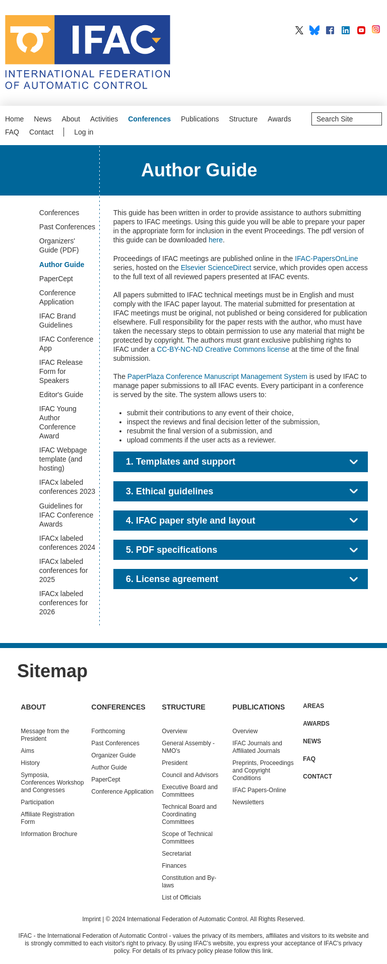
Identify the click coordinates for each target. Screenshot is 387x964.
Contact (41, 132)
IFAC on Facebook (330, 30)
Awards (279, 119)
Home (14, 119)
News (42, 119)
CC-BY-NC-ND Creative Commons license (223, 349)
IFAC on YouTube (361, 30)
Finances (174, 865)
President (174, 762)
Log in (83, 132)
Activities (104, 119)
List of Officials (181, 897)
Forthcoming (108, 731)
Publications (200, 119)
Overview (174, 731)
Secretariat (176, 853)
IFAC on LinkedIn (346, 30)
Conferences (149, 119)
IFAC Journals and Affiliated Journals (257, 747)
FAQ (12, 132)
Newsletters (248, 802)
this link (261, 950)
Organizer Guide (113, 755)
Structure (243, 119)
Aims (27, 750)
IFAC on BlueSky (314, 30)
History (30, 762)
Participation (37, 802)
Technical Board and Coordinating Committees (189, 814)
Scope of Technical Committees (187, 837)
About (70, 119)
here (216, 240)
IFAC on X (299, 30)
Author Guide (109, 767)
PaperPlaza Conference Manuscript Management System (217, 376)
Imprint (91, 919)
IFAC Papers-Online (259, 790)
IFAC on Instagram (377, 30)
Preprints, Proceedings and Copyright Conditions (262, 770)
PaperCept (105, 779)
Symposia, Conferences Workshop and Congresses (52, 783)
